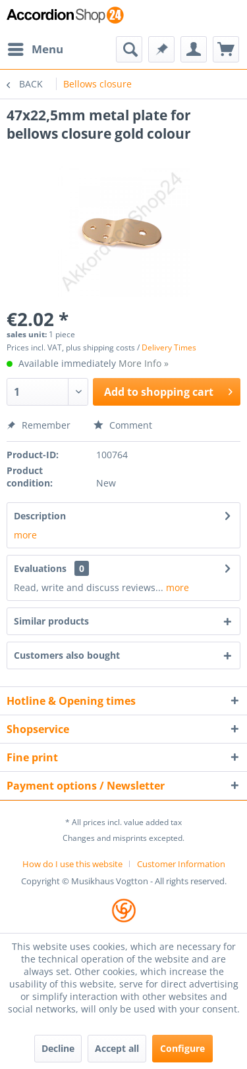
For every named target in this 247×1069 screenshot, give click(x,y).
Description (40, 516)
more (25, 535)
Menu (35, 48)
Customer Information (181, 864)
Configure (182, 1048)
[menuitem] (35, 49)
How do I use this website (72, 864)
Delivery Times (169, 347)
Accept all (117, 1048)
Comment (123, 425)
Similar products (51, 621)
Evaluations (40, 568)
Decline (57, 1048)
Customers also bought (67, 655)
